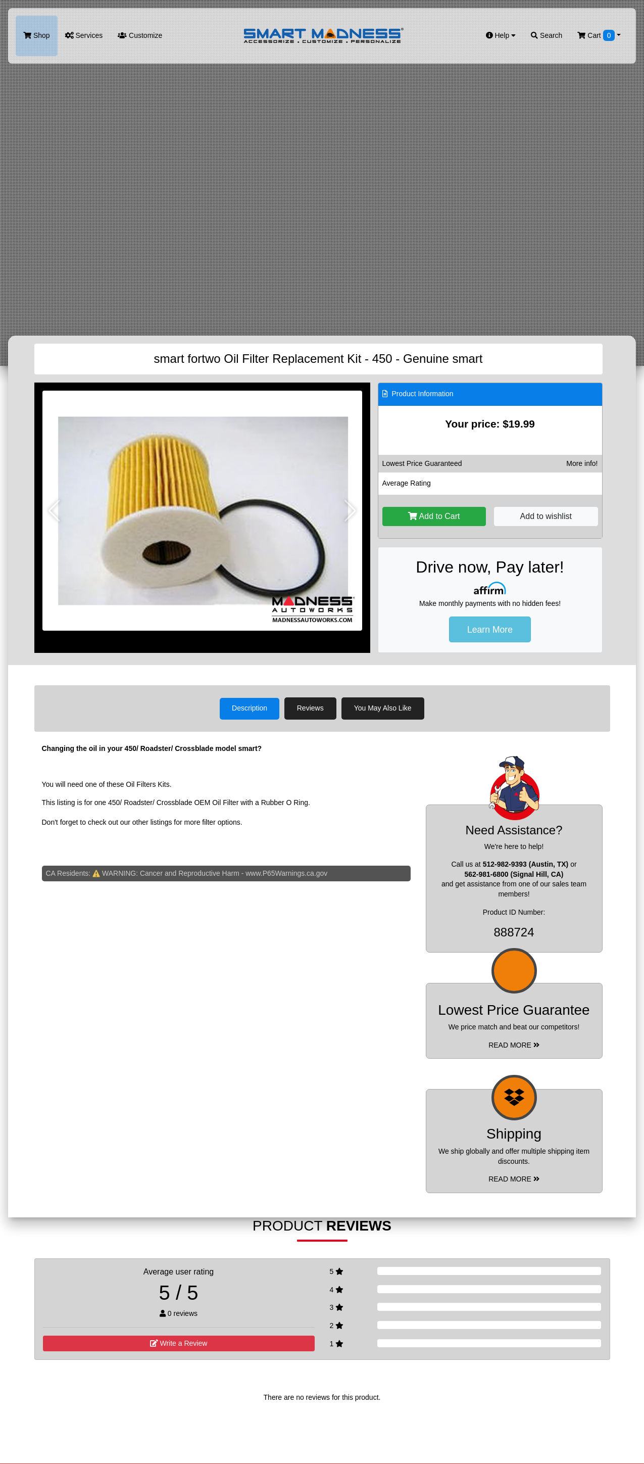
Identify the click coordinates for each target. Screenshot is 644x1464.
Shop (36, 35)
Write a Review (179, 1343)
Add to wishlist (546, 516)
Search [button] (546, 35)
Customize (140, 35)
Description (249, 708)
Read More (513, 1045)
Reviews (311, 708)
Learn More (490, 630)
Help (501, 35)
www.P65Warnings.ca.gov (286, 873)
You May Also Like (383, 708)
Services (84, 35)
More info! (582, 463)
